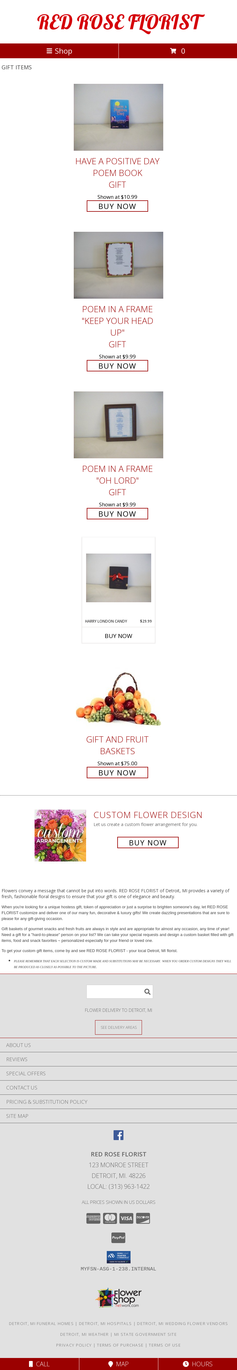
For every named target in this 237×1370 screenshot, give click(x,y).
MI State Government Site (145, 1334)
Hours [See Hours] (198, 1364)
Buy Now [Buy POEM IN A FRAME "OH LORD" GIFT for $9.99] (117, 514)
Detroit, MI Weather (84, 1334)
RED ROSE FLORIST (118, 21)
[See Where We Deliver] (118, 1027)
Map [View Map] (118, 1364)
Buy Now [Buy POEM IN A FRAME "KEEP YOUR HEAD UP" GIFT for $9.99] (117, 366)
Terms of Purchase (120, 1345)
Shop (59, 51)
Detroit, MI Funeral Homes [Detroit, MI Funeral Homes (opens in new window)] (41, 1323)
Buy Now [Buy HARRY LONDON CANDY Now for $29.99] (118, 636)
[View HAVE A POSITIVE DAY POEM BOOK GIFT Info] (118, 117)
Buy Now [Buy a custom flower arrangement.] (148, 842)
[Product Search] (119, 992)
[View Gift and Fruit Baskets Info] (118, 690)
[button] (119, 1257)
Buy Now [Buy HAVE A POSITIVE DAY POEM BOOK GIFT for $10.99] (117, 206)
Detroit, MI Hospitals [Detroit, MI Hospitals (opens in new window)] (105, 1323)
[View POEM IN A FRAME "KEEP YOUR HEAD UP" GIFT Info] (118, 265)
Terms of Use (165, 1345)
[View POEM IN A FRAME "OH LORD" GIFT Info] (118, 425)
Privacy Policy (74, 1345)
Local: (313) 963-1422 (118, 1186)
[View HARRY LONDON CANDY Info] (118, 578)
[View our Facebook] (118, 1138)
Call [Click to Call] (39, 1364)
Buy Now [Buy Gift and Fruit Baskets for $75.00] (117, 772)
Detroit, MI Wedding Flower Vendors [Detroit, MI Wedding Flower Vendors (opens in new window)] (182, 1323)
